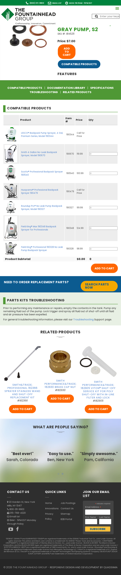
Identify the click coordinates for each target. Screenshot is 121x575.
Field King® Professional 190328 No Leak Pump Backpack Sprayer (42, 249)
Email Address (93, 507)
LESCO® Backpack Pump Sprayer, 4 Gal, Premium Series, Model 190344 (42, 135)
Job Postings (68, 503)
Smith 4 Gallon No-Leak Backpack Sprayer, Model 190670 (39, 154)
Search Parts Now (97, 286)
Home (48, 503)
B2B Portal (66, 519)
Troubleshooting (44, 92)
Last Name (104, 517)
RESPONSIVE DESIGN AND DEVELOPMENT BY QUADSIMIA (84, 567)
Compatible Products (79, 64)
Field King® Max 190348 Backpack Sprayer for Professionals (38, 228)
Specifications (102, 88)
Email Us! (56, 3)
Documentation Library (66, 88)
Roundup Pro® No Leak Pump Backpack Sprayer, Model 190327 (41, 208)
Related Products (77, 92)
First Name (90, 517)
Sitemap (65, 513)
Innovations (52, 508)
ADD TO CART (67, 51)
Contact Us (67, 508)
